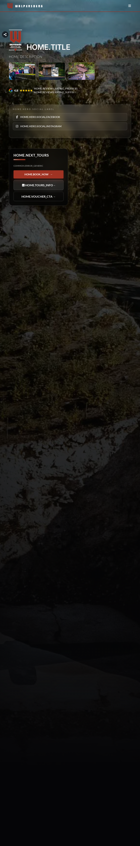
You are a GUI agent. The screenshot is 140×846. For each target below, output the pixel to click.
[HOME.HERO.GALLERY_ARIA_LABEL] (22, 71)
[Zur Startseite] (22, 6)
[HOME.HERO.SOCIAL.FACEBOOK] (70, 117)
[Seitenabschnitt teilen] (5, 34)
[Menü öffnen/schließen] (129, 5)
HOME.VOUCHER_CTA (38, 196)
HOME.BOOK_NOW (38, 174)
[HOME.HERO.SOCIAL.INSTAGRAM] (70, 126)
